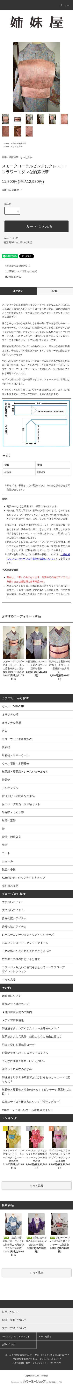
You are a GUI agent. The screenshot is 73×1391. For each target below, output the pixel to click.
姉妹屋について (11, 995)
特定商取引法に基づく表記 (18, 242)
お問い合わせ (8, 1344)
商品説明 (18, 291)
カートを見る (45, 1336)
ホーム (7, 143)
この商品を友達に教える (15, 266)
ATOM (58, 1363)
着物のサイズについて (15, 1003)
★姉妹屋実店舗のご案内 (17, 1012)
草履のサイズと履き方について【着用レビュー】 (32, 1101)
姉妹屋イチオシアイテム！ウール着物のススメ (30, 1028)
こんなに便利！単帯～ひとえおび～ (24, 1061)
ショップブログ (40, 1363)
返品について (11, 238)
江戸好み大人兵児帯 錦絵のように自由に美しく (32, 1036)
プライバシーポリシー (49, 1359)
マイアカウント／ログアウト (16, 1336)
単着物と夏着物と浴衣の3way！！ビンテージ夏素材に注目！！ (36, 1091)
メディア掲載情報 (13, 1020)
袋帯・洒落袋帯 (19, 143)
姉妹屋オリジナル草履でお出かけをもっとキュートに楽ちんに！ (36, 1079)
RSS (52, 1363)
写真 (54, 291)
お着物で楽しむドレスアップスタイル (25, 1052)
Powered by (36, 1382)
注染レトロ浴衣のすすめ (17, 1069)
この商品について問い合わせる (18, 271)
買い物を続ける (10, 276)
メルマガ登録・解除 (21, 1363)
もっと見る (17, 146)
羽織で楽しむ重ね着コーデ (18, 1044)
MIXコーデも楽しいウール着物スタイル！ (27, 1109)
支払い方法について (23, 1355)
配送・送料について (43, 1355)
